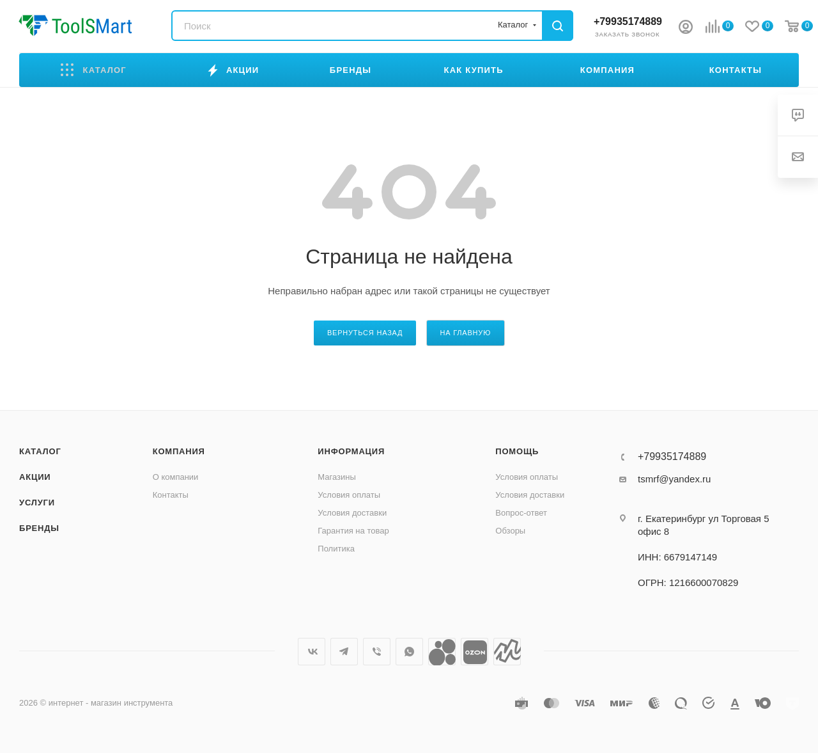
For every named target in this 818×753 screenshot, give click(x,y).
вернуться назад (365, 333)
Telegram (344, 651)
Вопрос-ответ (521, 513)
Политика (336, 548)
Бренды (39, 528)
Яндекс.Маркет (507, 651)
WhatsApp (409, 651)
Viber (376, 651)
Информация (351, 451)
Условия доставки (352, 513)
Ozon (474, 651)
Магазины (337, 477)
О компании (176, 477)
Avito (442, 651)
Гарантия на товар (353, 530)
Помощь (517, 451)
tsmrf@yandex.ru (674, 478)
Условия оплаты (349, 495)
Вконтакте (311, 651)
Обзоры (510, 530)
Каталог (40, 451)
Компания (179, 451)
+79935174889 (628, 21)
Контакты (171, 495)
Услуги (37, 502)
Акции (35, 477)
